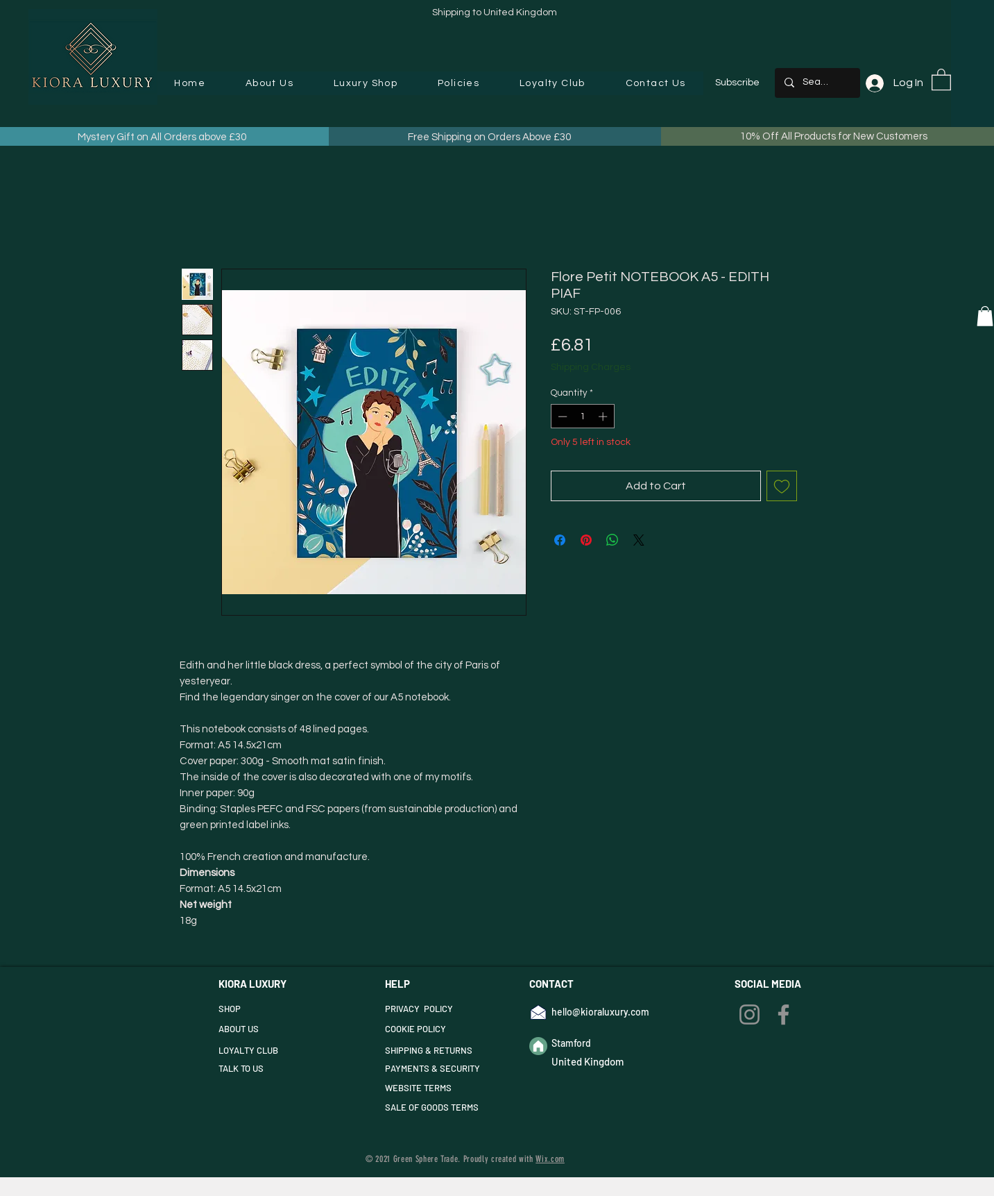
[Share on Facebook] (559, 540)
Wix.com (550, 1159)
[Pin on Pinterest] (586, 540)
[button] (365, 83)
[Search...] (817, 83)
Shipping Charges (591, 367)
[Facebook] (783, 1014)
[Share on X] (639, 540)
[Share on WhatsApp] (612, 540)
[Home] (538, 1046)
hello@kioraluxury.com (600, 1012)
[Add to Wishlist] (781, 486)
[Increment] (604, 416)
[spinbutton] (582, 416)
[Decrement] (561, 416)
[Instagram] (749, 1014)
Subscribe (737, 82)
